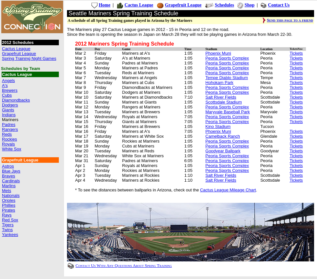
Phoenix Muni (218, 53)
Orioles (8, 200)
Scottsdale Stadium (223, 102)
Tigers (8, 224)
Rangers (10, 129)
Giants (8, 109)
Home (105, 5)
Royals (8, 144)
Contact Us (279, 5)
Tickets (296, 53)
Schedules (224, 5)
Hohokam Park (219, 82)
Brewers (10, 90)
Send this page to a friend (290, 20)
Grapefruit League (19, 53)
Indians (9, 114)
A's (5, 85)
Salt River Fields (220, 97)
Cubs (7, 95)
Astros (8, 166)
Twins (7, 229)
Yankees (10, 234)
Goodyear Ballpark (223, 150)
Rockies (9, 139)
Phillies (8, 205)
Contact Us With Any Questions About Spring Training (123, 265)
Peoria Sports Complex (227, 58)
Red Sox (10, 219)
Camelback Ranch (222, 136)
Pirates (8, 210)
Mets (6, 190)
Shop (249, 5)
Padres (8, 124)
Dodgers (10, 105)
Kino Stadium (218, 126)
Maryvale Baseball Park (227, 111)
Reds (7, 134)
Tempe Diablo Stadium (226, 77)
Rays (7, 215)
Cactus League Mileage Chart (228, 190)
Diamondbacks (16, 100)
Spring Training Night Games (29, 58)
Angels (8, 80)
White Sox (11, 148)
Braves (8, 176)
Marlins (9, 185)
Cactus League (16, 48)
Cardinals (11, 180)
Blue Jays (11, 171)
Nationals (11, 195)
